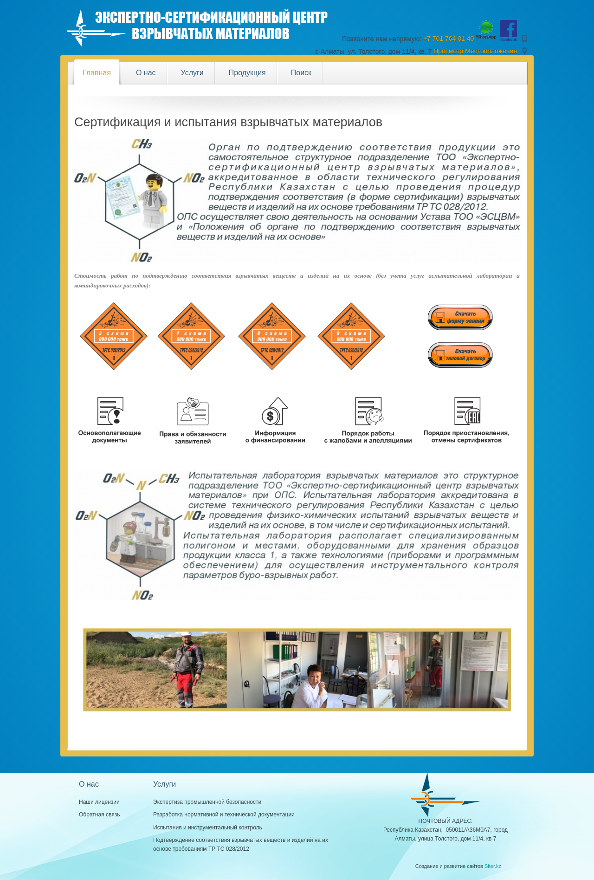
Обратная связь (99, 814)
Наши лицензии (99, 802)
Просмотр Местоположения (475, 51)
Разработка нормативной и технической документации (224, 814)
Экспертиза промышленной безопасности (207, 802)
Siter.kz (492, 866)
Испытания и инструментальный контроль (207, 827)
